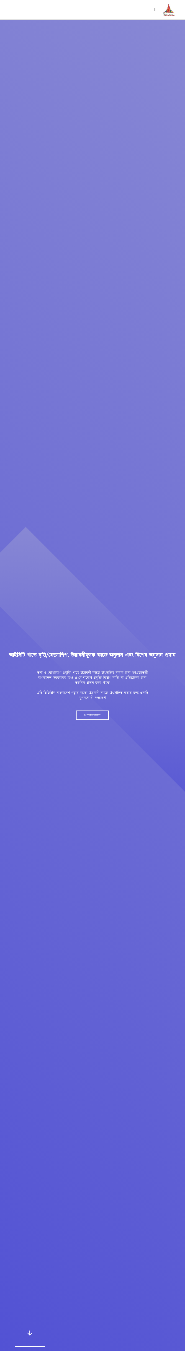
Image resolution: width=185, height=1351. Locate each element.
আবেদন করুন (92, 715)
